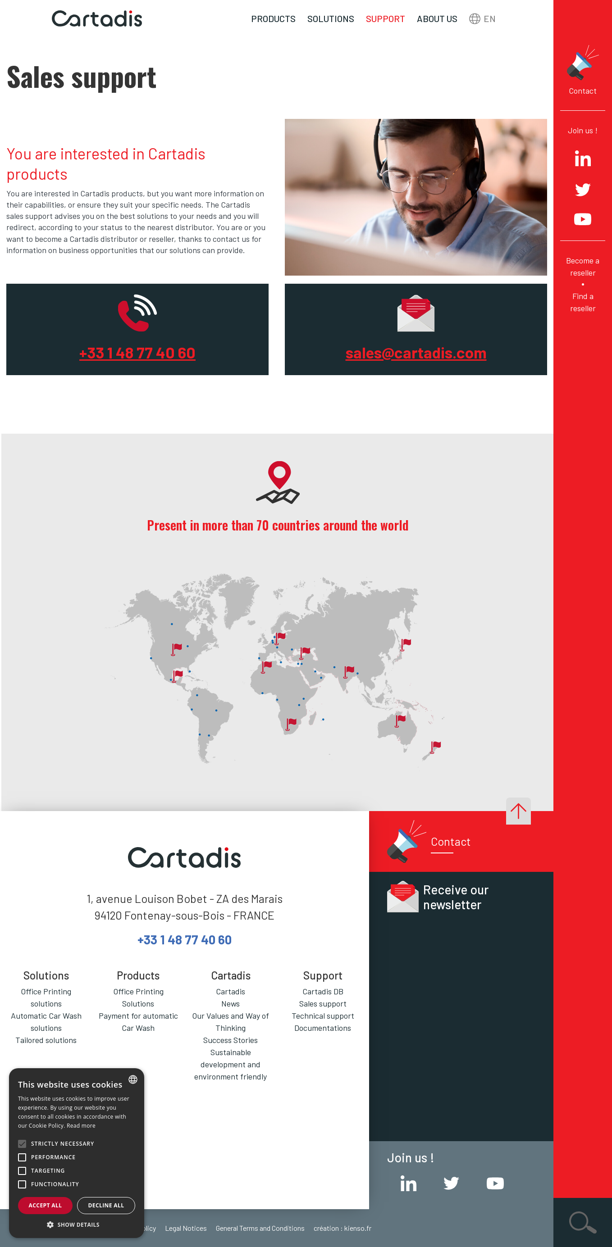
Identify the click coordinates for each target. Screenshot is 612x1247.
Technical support (323, 1015)
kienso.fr (357, 1228)
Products (273, 18)
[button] (76, 1224)
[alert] (76, 1153)
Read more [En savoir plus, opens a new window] (81, 1125)
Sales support (323, 1003)
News (230, 1003)
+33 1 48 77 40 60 (137, 352)
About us (437, 18)
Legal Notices (186, 1228)
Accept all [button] (45, 1205)
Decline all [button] (106, 1205)
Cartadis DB (322, 991)
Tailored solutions (46, 1040)
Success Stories (230, 1040)
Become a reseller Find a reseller (582, 284)
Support (385, 18)
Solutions (330, 18)
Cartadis (230, 991)
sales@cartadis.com (416, 352)
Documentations (322, 1028)
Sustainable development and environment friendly (230, 1064)
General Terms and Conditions (260, 1228)
